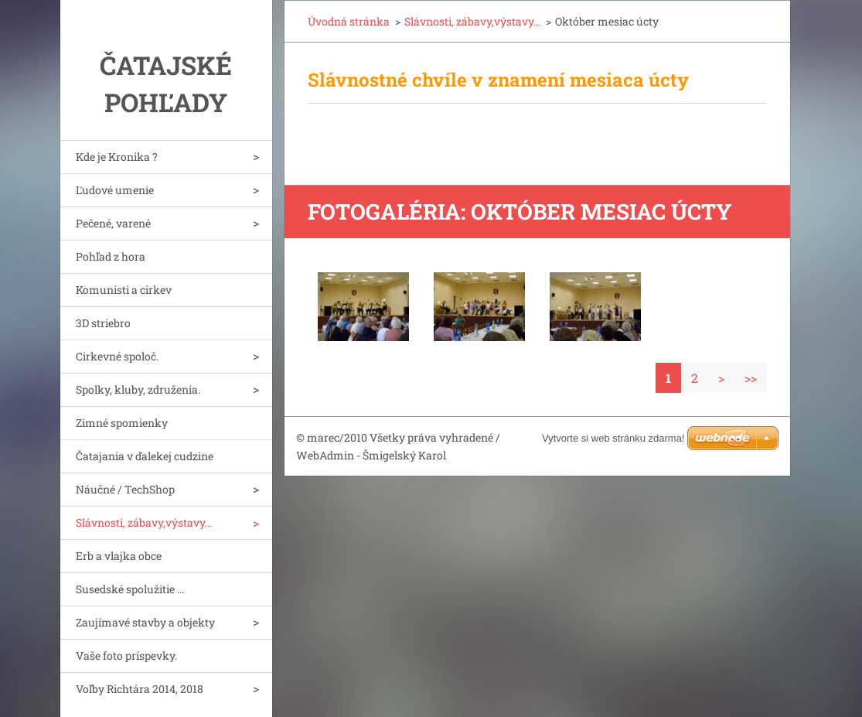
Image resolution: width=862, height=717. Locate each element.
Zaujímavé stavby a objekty (145, 622)
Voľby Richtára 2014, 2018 (139, 688)
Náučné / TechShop (125, 489)
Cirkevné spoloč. (117, 356)
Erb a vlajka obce (119, 555)
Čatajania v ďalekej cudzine (144, 456)
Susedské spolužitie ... (130, 589)
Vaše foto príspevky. (126, 655)
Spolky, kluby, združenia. (138, 389)
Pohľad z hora (110, 256)
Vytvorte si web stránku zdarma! (613, 438)
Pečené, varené (113, 223)
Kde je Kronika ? (117, 156)
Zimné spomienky (122, 422)
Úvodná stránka (349, 21)
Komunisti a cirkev (124, 289)
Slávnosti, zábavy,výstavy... (144, 522)
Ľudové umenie (115, 190)
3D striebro (103, 323)
